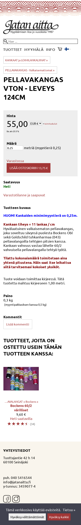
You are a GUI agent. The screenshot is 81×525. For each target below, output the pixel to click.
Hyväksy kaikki (59, 517)
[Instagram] (16, 499)
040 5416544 (21, 477)
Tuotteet (12, 49)
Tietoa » (69, 510)
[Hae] (40, 41)
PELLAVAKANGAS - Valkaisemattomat (29, 70)
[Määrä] (15, 148)
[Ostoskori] (60, 49)
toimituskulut (50, 123)
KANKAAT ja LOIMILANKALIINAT (26, 60)
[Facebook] (7, 499)
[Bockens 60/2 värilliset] (21, 395)
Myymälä (33, 49)
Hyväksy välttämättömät (27, 517)
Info (50, 49)
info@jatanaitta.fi (17, 482)
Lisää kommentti (17, 324)
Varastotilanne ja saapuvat (24, 195)
